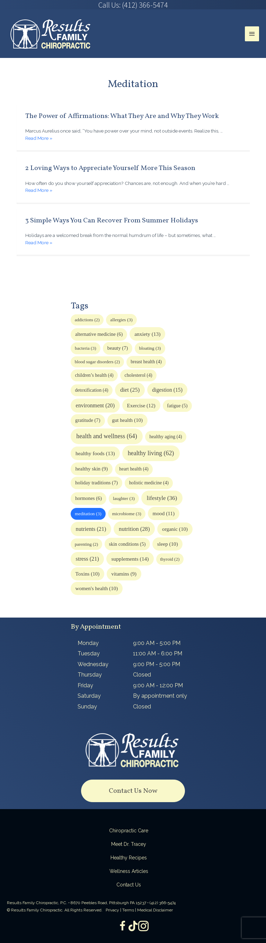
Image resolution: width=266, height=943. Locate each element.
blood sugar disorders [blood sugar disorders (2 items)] (97, 361)
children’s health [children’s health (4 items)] (94, 375)
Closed (142, 674)
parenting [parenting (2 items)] (86, 544)
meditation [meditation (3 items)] (88, 513)
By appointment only (160, 696)
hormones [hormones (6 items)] (88, 498)
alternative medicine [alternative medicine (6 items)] (99, 334)
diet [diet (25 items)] (130, 389)
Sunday (87, 706)
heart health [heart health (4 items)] (133, 469)
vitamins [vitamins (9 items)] (123, 574)
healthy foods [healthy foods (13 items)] (95, 453)
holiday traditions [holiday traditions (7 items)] (96, 482)
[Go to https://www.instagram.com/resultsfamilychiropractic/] (143, 927)
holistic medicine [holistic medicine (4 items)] (149, 482)
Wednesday (93, 664)
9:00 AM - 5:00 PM (156, 643)
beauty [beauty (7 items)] (117, 348)
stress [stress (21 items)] (87, 559)
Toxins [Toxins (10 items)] (88, 574)
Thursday (90, 674)
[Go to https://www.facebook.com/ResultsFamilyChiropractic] (122, 927)
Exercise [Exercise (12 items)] (141, 405)
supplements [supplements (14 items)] (130, 559)
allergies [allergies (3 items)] (121, 319)
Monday (88, 643)
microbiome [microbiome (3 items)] (126, 513)
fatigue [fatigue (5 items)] (177, 405)
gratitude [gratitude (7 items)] (87, 420)
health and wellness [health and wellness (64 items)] (106, 436)
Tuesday (89, 653)
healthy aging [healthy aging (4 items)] (165, 436)
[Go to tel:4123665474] (133, 4)
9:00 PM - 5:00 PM (156, 664)
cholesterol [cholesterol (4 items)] (138, 375)
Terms (128, 910)
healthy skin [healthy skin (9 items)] (91, 469)
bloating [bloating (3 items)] (150, 348)
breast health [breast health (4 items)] (146, 361)
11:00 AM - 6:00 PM (157, 653)
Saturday (89, 696)
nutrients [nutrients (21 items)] (91, 529)
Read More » (38, 138)
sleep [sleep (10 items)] (167, 544)
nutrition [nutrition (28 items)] (134, 529)
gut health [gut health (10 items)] (127, 420)
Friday (85, 685)
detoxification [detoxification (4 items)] (91, 390)
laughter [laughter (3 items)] (124, 498)
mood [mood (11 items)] (164, 513)
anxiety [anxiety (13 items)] (147, 334)
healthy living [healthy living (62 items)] (151, 453)
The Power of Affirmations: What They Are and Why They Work (122, 116)
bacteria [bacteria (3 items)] (85, 348)
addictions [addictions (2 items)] (87, 319)
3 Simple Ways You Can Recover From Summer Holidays (111, 221)
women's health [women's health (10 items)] (97, 588)
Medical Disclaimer (155, 910)
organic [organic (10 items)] (175, 529)
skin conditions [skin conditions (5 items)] (127, 544)
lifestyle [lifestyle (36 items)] (162, 498)
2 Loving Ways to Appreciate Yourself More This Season (110, 168)
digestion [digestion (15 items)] (167, 390)
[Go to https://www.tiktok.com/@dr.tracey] (133, 926)
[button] (133, 791)
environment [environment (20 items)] (95, 405)
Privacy (112, 910)
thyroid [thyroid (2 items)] (169, 559)
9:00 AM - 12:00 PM (158, 685)
